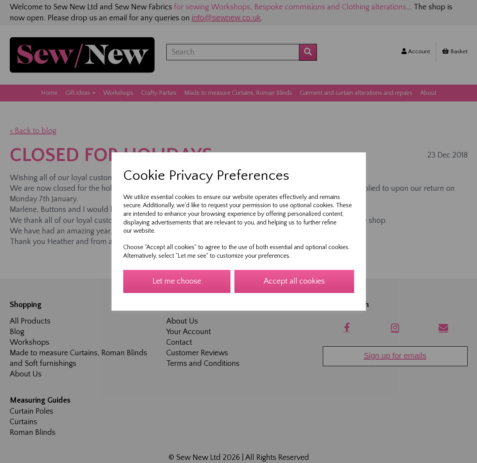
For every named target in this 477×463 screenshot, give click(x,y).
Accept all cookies (294, 281)
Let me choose (177, 281)
